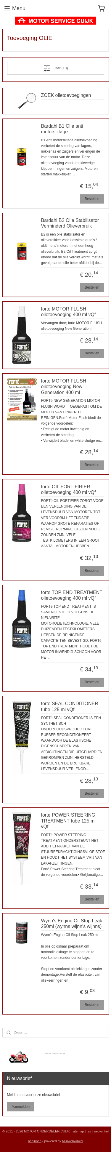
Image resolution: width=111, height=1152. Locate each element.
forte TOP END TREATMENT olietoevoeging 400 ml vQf (71, 595)
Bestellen (92, 199)
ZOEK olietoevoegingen (66, 95)
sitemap (78, 1131)
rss (89, 1131)
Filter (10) (55, 68)
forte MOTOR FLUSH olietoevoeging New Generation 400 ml (63, 386)
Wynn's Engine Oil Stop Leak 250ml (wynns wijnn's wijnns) (71, 923)
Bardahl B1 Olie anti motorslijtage (62, 129)
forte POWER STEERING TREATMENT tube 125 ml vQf (68, 821)
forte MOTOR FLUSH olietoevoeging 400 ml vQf (68, 311)
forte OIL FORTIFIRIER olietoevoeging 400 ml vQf (68, 489)
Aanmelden (21, 1107)
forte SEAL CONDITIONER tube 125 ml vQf (69, 706)
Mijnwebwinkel (72, 1141)
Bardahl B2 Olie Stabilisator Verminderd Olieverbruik (70, 223)
